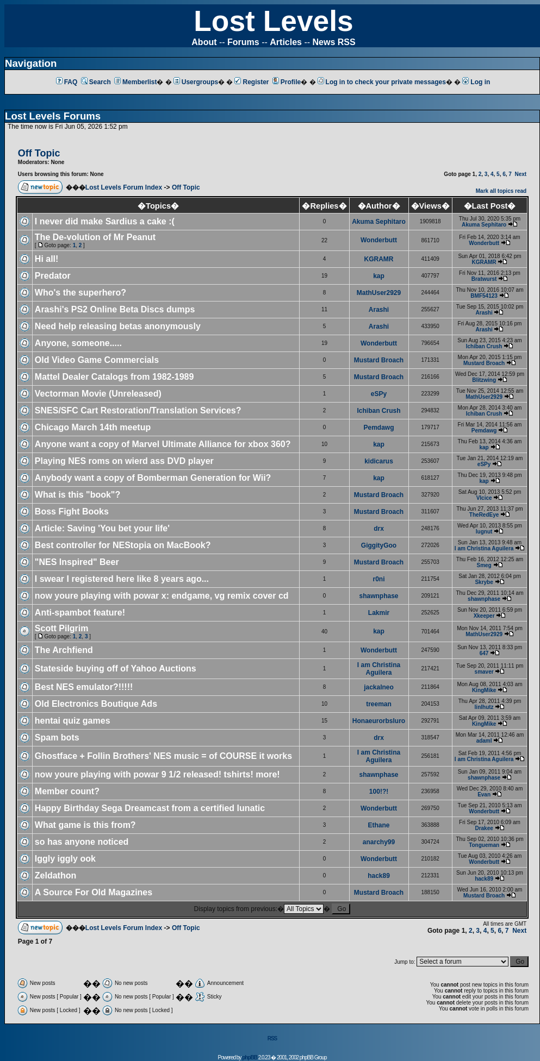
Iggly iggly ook (65, 858)
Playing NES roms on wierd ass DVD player (124, 461)
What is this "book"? (77, 494)
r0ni (379, 579)
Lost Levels (273, 21)
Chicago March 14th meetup (93, 427)
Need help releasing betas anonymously (118, 326)
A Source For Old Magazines (93, 892)
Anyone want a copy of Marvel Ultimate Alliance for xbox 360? (163, 444)
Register (251, 82)
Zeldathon (55, 875)
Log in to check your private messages (382, 82)
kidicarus (378, 461)
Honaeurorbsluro (378, 721)
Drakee (484, 828)
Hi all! (47, 258)
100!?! (378, 791)
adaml (484, 741)
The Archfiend (64, 650)
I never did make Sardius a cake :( (105, 221)
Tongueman (484, 845)
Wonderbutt (379, 240)
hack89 (379, 876)
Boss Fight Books (72, 511)
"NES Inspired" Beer (77, 562)
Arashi (379, 309)
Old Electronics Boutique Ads (96, 703)
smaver (484, 672)
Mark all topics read (501, 191)
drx (379, 528)
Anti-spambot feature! (80, 612)
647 (484, 653)
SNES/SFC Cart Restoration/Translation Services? (138, 410)
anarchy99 (379, 842)
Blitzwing (484, 380)
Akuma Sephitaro (379, 221)
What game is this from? (85, 825)
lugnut (484, 532)
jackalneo (379, 687)
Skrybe (484, 582)
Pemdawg (379, 427)
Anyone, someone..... (78, 343)
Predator (53, 275)
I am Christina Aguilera (484, 548)
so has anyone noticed (81, 841)
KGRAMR (379, 259)
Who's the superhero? (80, 292)
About (203, 42)
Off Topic (186, 187)
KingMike (484, 690)
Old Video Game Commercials (97, 360)
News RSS (334, 42)
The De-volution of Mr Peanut (95, 237)
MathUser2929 (379, 293)
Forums (243, 42)
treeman (379, 704)
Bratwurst (484, 279)
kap (378, 276)
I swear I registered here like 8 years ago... (122, 578)
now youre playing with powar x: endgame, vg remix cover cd (162, 595)
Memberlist (135, 82)
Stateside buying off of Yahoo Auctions (115, 668)
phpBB (249, 1057)
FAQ (67, 82)
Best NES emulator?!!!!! (84, 687)
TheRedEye (484, 515)
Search (96, 82)
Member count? (67, 791)
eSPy (379, 394)
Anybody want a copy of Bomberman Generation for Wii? (153, 477)
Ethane (379, 825)
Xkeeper (484, 616)
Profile (286, 82)
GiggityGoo (378, 545)
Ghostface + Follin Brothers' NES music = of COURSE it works (163, 756)
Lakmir (378, 613)
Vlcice (484, 498)
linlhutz (484, 707)
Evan (484, 795)
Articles (286, 42)
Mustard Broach (379, 360)
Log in (476, 82)
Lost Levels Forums (53, 116)
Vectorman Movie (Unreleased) (98, 393)
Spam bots (57, 737)
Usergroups (195, 82)
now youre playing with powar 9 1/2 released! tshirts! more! (157, 774)
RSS (272, 1038)
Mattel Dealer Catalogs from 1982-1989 (114, 376)
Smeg (483, 565)
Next (520, 174)
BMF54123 (483, 296)
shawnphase (379, 596)
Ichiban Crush (484, 346)
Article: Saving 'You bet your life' (102, 528)
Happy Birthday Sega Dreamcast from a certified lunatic (150, 808)
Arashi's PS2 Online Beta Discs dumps (115, 309)
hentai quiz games (72, 720)
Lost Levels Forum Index (123, 187)
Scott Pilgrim (62, 628)
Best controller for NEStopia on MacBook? (123, 545)
